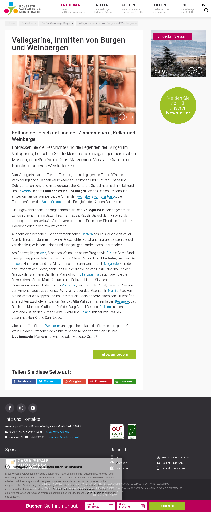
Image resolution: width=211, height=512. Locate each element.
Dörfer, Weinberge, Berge (57, 23)
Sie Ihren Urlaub (52, 506)
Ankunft (91, 504)
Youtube (32, 408)
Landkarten (122, 468)
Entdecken (28, 23)
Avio (43, 253)
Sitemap (46, 483)
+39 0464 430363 (32, 431)
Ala (108, 253)
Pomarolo (69, 285)
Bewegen (121, 463)
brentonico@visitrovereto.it (63, 437)
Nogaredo (111, 264)
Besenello (122, 301)
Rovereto (24, 191)
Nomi (112, 291)
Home (11, 23)
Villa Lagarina (89, 275)
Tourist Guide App (172, 463)
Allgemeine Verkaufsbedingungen (127, 483)
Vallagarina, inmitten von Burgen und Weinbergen (107, 23)
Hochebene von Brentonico (96, 196)
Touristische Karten (173, 468)
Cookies (57, 483)
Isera (19, 264)
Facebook (9, 408)
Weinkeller (52, 326)
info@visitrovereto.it (57, 431)
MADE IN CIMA (110, 495)
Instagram (21, 408)
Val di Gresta (51, 202)
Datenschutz (97, 483)
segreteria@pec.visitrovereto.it (107, 491)
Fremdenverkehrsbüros (175, 457)
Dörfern (87, 234)
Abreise (122, 504)
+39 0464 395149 (34, 437)
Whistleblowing (159, 483)
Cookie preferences (76, 483)
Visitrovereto (23, 8)
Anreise (120, 457)
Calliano (105, 307)
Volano (85, 312)
